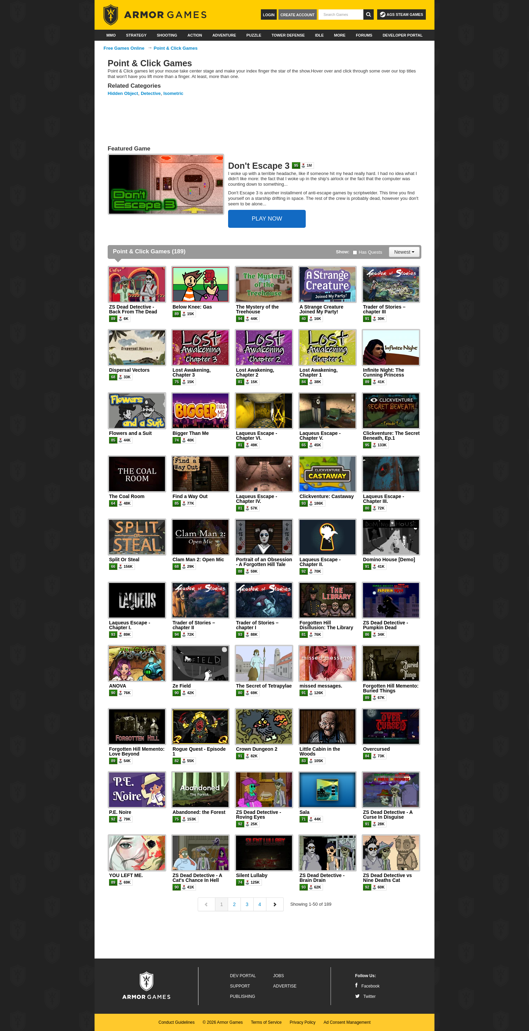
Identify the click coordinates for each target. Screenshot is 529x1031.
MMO (111, 35)
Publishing (242, 996)
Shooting (167, 35)
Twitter (365, 996)
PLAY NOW (267, 218)
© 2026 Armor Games (223, 1022)
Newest (404, 252)
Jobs (278, 975)
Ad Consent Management (347, 1022)
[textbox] (341, 14)
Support (240, 986)
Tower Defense (288, 35)
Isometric (174, 93)
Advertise (285, 986)
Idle (319, 35)
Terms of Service (266, 1022)
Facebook (367, 986)
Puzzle (253, 35)
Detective (151, 93)
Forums (364, 35)
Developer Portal (403, 35)
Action (194, 35)
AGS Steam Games (401, 14)
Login (269, 15)
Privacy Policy (303, 1022)
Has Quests (367, 252)
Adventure (224, 35)
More (339, 35)
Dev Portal (243, 975)
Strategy (136, 35)
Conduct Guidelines (176, 1022)
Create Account (298, 15)
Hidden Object (123, 93)
